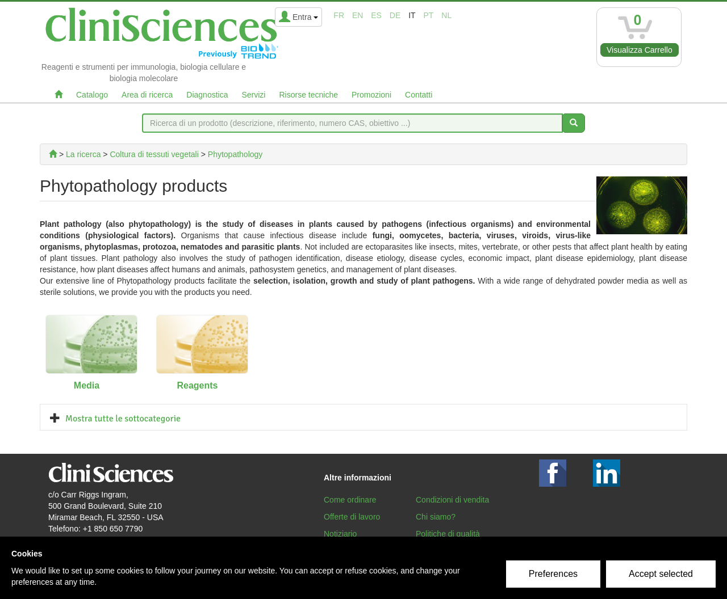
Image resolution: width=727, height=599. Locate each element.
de (395, 15)
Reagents (197, 385)
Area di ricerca (147, 94)
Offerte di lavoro (352, 516)
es (376, 15)
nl (446, 15)
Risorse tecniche (308, 94)
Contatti (418, 94)
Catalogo (92, 94)
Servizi (253, 94)
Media (86, 385)
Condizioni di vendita (452, 499)
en (357, 15)
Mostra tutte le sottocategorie (123, 418)
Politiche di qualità (448, 533)
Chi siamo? (436, 516)
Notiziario (340, 533)
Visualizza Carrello (639, 49)
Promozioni (371, 94)
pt (429, 15)
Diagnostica (207, 94)
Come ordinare (350, 499)
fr (338, 15)
